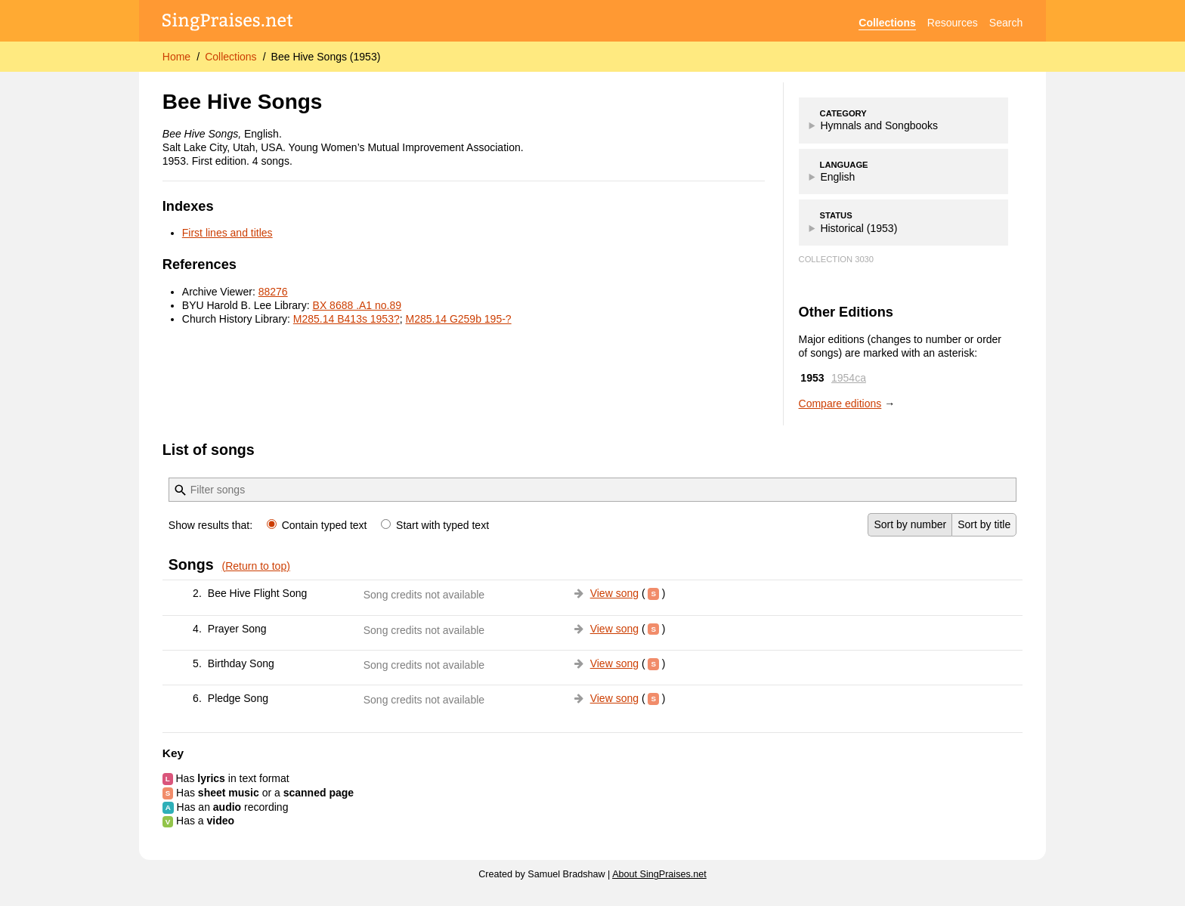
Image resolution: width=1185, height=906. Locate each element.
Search (1006, 23)
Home (176, 57)
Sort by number (910, 524)
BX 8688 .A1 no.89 (357, 305)
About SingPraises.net (659, 874)
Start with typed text (435, 525)
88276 (273, 292)
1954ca (848, 378)
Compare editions (840, 403)
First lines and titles (227, 233)
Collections (887, 23)
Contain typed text (318, 525)
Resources (952, 23)
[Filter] (180, 490)
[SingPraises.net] (227, 23)
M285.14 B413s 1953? (346, 319)
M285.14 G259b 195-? (459, 319)
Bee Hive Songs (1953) (326, 57)
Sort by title (984, 524)
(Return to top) (256, 566)
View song (614, 593)
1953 (812, 378)
